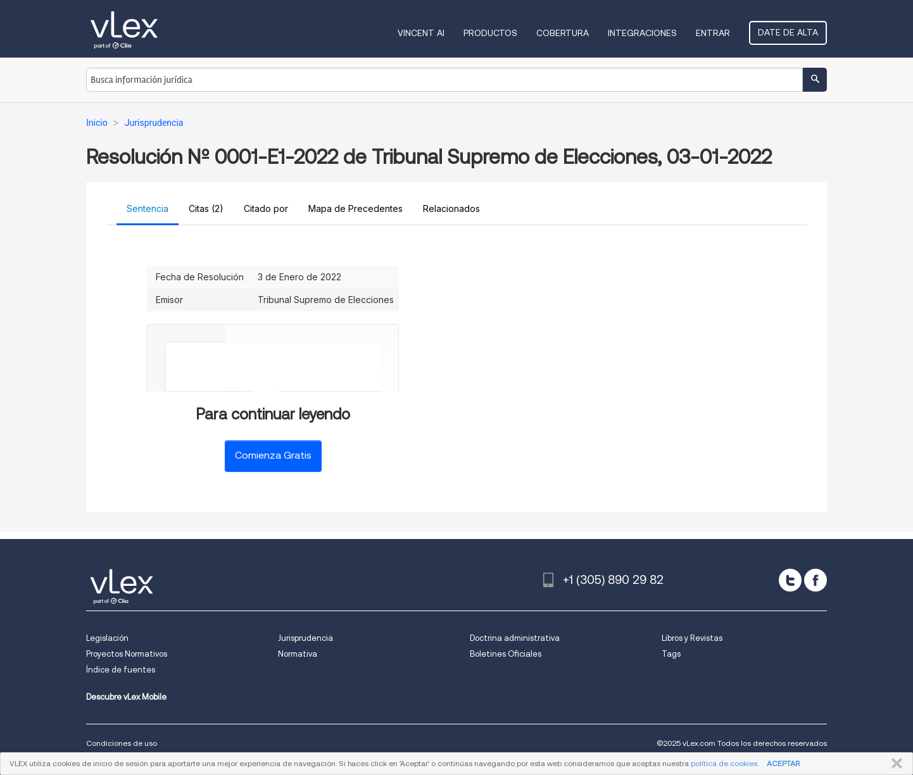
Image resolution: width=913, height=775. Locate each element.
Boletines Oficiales (505, 654)
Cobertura (562, 33)
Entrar (713, 33)
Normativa (297, 654)
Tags (671, 654)
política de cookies (724, 763)
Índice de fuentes (120, 669)
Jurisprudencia (305, 638)
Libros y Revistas (692, 638)
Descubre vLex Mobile (126, 697)
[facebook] (815, 580)
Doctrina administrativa (515, 638)
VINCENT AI (421, 33)
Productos (490, 33)
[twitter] (790, 580)
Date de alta (788, 32)
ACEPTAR (783, 763)
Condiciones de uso (121, 743)
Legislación (107, 638)
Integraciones (642, 33)
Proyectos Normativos (126, 654)
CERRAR (894, 763)
